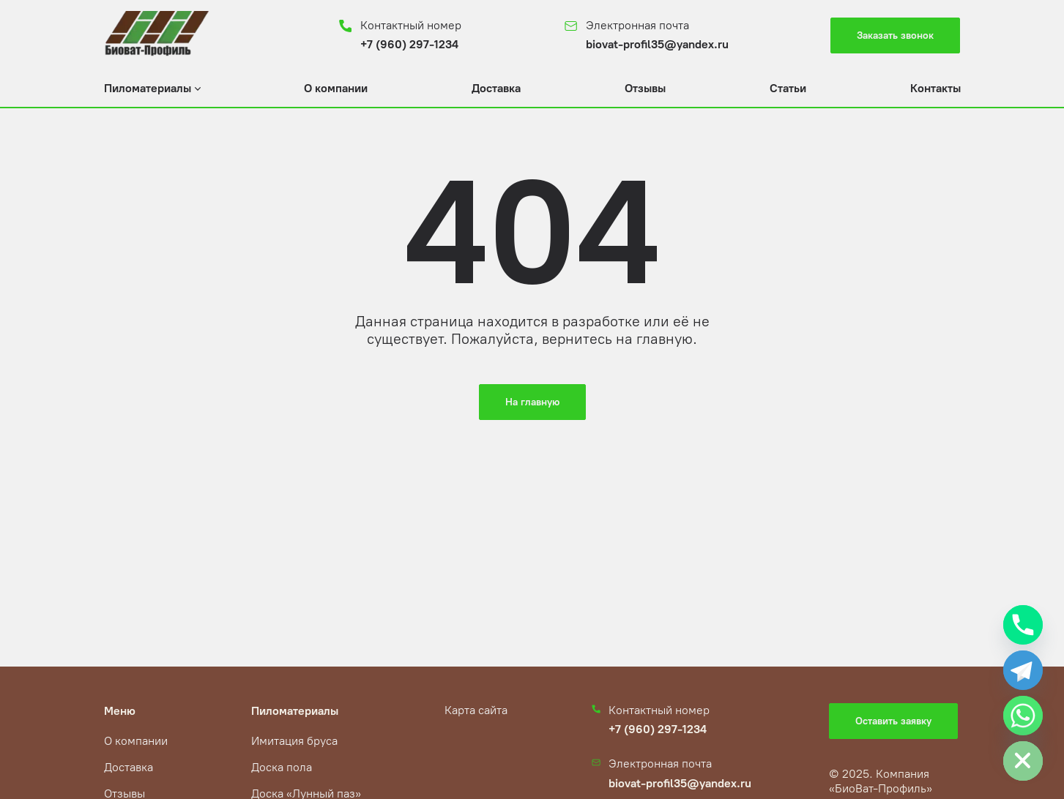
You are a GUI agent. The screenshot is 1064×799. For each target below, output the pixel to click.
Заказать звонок (895, 35)
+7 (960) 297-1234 (409, 44)
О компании (336, 88)
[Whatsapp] (1023, 715)
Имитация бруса (294, 741)
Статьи (788, 88)
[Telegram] (1023, 670)
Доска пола (281, 767)
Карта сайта (475, 710)
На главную (532, 402)
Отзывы (645, 88)
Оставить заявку (893, 721)
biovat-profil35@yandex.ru (657, 44)
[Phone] (1023, 625)
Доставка (496, 88)
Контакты (935, 88)
